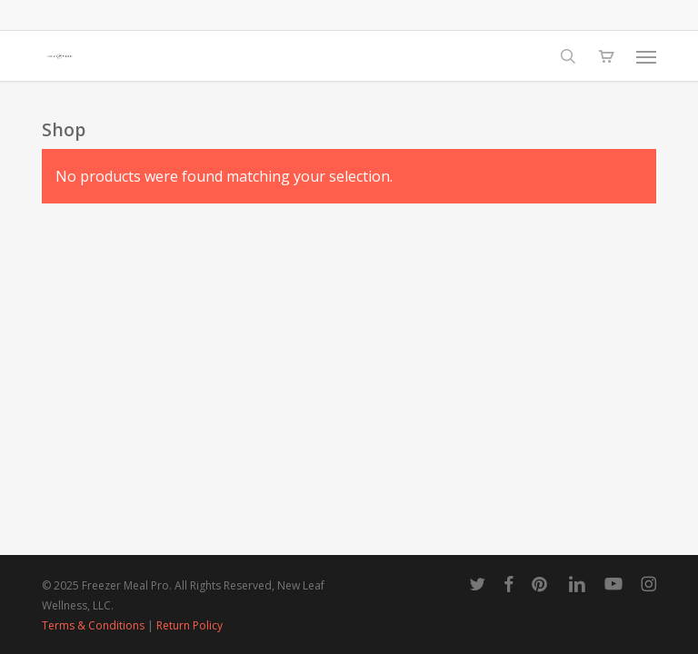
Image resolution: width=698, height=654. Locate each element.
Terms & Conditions (93, 625)
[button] (646, 56)
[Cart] (606, 56)
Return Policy (189, 625)
